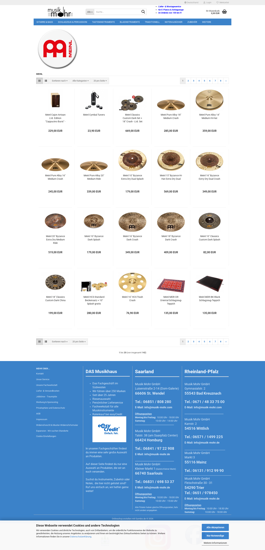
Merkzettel (222, 2)
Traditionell (152, 22)
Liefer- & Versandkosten (47, 391)
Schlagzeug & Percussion (72, 22)
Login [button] (207, 2)
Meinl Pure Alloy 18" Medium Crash (171, 116)
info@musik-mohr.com (158, 407)
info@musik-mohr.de (157, 454)
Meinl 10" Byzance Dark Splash (94, 238)
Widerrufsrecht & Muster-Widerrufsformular (57, 425)
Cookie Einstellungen (46, 436)
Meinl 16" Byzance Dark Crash (132, 238)
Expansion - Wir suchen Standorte (52, 431)
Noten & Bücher (173, 22)
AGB (38, 413)
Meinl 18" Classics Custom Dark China (55, 299)
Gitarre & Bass (45, 22)
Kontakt (40, 373)
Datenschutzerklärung (80, 536)
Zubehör (192, 22)
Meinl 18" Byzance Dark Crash (171, 238)
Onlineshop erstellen (121, 518)
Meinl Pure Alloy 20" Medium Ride (94, 177)
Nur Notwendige (215, 535)
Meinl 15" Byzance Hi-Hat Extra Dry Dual (171, 177)
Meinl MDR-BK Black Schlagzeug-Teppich (209, 299)
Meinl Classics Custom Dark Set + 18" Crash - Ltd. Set (132, 118)
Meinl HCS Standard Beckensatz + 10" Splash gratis (93, 300)
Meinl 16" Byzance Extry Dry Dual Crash (209, 177)
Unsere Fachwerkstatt (46, 385)
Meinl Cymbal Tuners (94, 114)
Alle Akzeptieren (215, 527)
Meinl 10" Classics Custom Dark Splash (209, 238)
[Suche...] (90, 12)
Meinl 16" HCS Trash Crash (132, 299)
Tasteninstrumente (103, 22)
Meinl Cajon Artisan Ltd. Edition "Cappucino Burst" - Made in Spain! (55, 118)
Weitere (206, 22)
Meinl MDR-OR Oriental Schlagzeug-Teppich (171, 300)
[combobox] (60, 81)
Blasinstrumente (130, 22)
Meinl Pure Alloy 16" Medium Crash (55, 177)
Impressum (41, 419)
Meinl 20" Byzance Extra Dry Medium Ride (55, 239)
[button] (191, 2)
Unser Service (42, 379)
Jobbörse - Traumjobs (46, 396)
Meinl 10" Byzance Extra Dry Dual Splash (132, 177)
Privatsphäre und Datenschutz (50, 408)
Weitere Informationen (215, 543)
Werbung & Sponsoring (47, 402)
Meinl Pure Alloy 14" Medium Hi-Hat (209, 116)
